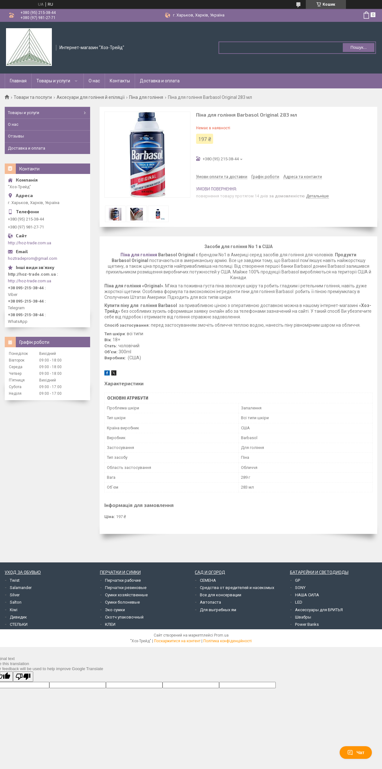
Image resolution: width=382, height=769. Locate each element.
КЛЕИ (110, 624)
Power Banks (307, 624)
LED (298, 602)
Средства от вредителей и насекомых (237, 587)
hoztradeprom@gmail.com (32, 258)
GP (297, 580)
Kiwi (13, 609)
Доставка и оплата (160, 80)
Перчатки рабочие (123, 580)
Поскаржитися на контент (177, 641)
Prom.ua (221, 635)
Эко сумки (115, 609)
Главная (18, 80)
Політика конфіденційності (227, 641)
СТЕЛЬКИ (19, 624)
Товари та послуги (33, 97)
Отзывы (16, 136)
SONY (300, 587)
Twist (15, 580)
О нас (94, 80)
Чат (355, 752)
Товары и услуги (53, 80)
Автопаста (210, 602)
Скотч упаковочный (124, 617)
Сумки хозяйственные (126, 595)
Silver (15, 595)
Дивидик (18, 617)
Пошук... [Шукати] (358, 47)
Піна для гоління (146, 97)
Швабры (303, 617)
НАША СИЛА (307, 595)
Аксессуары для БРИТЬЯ (319, 609)
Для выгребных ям (218, 609)
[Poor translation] (23, 676)
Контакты (120, 80)
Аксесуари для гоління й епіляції (91, 97)
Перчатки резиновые (125, 587)
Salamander (21, 587)
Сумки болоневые (122, 602)
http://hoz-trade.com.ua (29, 242)
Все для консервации (220, 595)
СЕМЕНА (208, 580)
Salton (16, 602)
